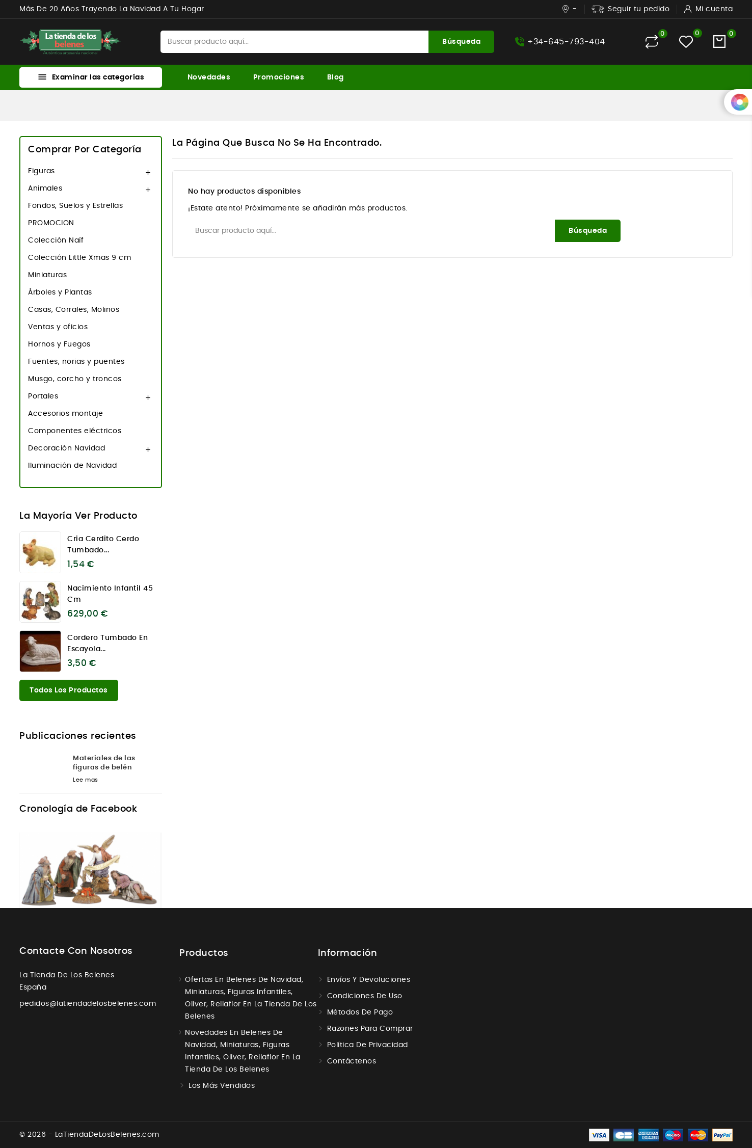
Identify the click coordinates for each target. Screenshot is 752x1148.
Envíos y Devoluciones (369, 979)
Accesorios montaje (65, 413)
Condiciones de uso (364, 996)
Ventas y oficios (58, 327)
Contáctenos (352, 1061)
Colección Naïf (56, 240)
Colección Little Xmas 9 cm (79, 257)
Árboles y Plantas (60, 292)
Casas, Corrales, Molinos (73, 309)
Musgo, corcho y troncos (75, 379)
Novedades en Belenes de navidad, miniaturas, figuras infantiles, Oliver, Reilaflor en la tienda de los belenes (243, 1051)
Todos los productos (69, 690)
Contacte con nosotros (76, 951)
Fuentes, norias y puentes (76, 361)
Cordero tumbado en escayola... (107, 643)
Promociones (279, 77)
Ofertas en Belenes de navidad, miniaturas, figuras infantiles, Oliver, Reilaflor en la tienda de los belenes (251, 998)
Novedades (209, 77)
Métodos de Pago (360, 1012)
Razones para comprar (370, 1028)
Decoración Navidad (66, 448)
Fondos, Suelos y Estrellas (75, 205)
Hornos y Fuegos (59, 344)
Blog (335, 77)
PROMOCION (51, 223)
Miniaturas (47, 275)
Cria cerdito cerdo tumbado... (103, 545)
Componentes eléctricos (74, 431)
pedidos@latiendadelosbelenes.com (87, 1003)
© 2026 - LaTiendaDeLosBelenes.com (89, 1134)
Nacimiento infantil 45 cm (110, 594)
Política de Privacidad (367, 1045)
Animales (45, 188)
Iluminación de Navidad (72, 465)
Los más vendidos (222, 1085)
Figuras (41, 171)
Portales (43, 396)
